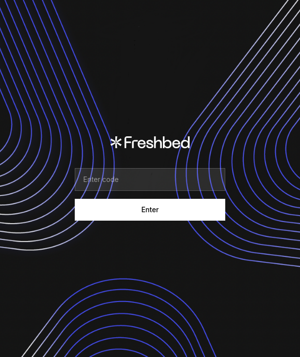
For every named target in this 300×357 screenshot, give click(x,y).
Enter (149, 209)
